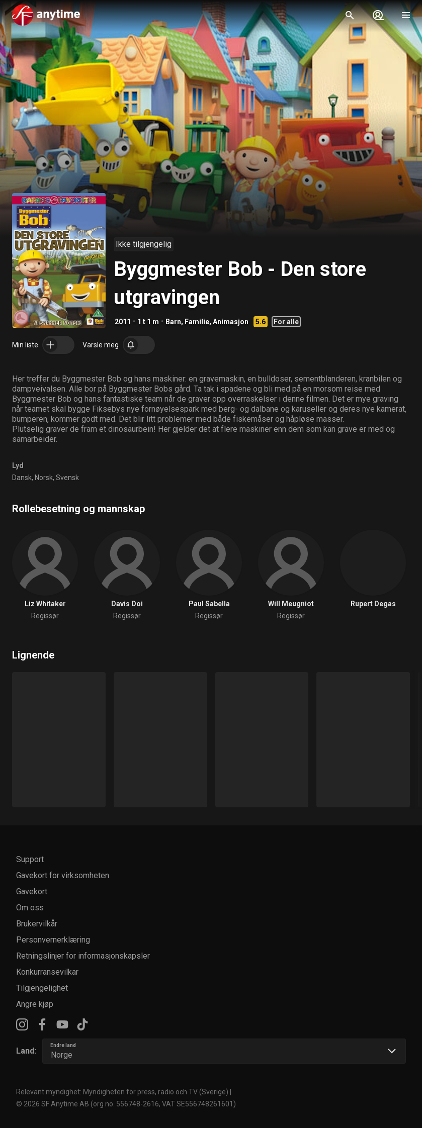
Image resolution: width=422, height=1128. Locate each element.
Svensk (67, 478)
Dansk (22, 478)
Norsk (44, 478)
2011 (123, 322)
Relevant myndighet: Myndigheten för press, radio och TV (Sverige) (122, 1092)
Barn (173, 322)
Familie (197, 322)
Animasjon (230, 322)
